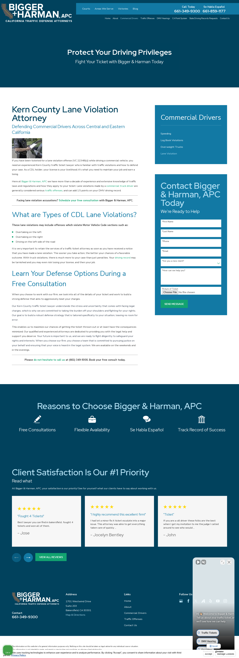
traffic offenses (54, 190)
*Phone (165, 241)
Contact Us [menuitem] (225, 18)
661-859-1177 (214, 11)
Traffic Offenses (133, 619)
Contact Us (130, 625)
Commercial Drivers (135, 613)
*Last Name (167, 231)
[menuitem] (191, 133)
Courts (86, 8)
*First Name (167, 221)
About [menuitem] (115, 18)
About (128, 607)
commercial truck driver (119, 186)
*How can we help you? (173, 270)
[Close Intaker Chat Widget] (229, 561)
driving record (122, 257)
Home (127, 601)
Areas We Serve (104, 8)
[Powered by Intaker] (213, 652)
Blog (135, 8)
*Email (165, 251)
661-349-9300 (187, 11)
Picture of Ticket (170, 289)
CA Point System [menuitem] (179, 18)
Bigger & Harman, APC (34, 181)
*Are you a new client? (173, 261)
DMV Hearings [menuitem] (163, 18)
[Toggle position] (222, 561)
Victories (123, 8)
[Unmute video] (185, 561)
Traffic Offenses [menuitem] (147, 18)
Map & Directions (75, 615)
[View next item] (28, 557)
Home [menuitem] (107, 18)
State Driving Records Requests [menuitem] (203, 18)
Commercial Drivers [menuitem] (129, 18)
